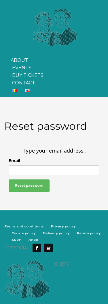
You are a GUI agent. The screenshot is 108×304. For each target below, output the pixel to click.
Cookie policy (24, 233)
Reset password (29, 185)
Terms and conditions (24, 226)
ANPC (16, 240)
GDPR (33, 240)
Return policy (89, 233)
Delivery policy (56, 233)
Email (14, 160)
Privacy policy (63, 226)
